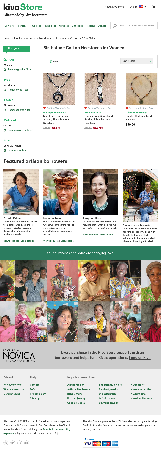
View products (11, 241)
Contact (34, 385)
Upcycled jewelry (108, 403)
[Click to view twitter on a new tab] (13, 443)
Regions (90, 26)
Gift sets (64, 26)
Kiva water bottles (141, 389)
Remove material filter (18, 130)
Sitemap (35, 398)
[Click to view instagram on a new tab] (20, 443)
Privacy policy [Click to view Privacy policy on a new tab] (38, 394)
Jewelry (9, 26)
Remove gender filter (17, 69)
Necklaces (9, 85)
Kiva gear (50, 26)
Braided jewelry (76, 398)
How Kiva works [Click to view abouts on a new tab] (12, 385)
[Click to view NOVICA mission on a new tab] (19, 356)
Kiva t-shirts (138, 385)
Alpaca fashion (75, 385)
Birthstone (9, 105)
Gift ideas (77, 26)
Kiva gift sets (138, 394)
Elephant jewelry (108, 389)
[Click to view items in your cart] (154, 7)
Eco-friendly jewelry (110, 385)
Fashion (21, 26)
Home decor (35, 26)
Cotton (7, 126)
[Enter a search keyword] (134, 25)
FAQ (32, 389)
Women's (8, 65)
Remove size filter (15, 150)
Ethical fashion (107, 394)
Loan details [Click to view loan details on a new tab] (27, 241)
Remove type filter (15, 90)
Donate (102, 26)
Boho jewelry (74, 394)
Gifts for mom (107, 398)
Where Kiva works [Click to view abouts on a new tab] (13, 389)
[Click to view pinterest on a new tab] (6, 443)
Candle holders (76, 403)
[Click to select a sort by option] (136, 61)
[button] (115, 26)
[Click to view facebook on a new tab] (27, 443)
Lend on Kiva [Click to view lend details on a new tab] (140, 358)
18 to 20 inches (12, 146)
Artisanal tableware (78, 389)
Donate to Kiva (11, 394)
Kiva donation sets (141, 398)
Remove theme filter (16, 110)
